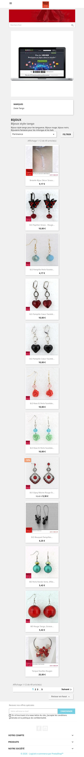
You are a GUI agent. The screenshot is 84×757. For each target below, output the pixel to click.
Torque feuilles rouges (42, 671)
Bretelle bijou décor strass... (42, 180)
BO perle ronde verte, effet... (42, 582)
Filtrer (67, 134)
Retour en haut (60, 696)
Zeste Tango (19, 108)
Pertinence (33, 134)
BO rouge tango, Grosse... (42, 626)
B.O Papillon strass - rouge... (42, 225)
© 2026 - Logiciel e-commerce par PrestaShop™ (42, 753)
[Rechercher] (42, 25)
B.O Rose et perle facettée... (42, 403)
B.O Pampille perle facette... (42, 269)
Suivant (67, 689)
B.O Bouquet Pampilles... (42, 537)
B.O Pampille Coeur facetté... (42, 314)
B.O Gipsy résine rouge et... (42, 492)
